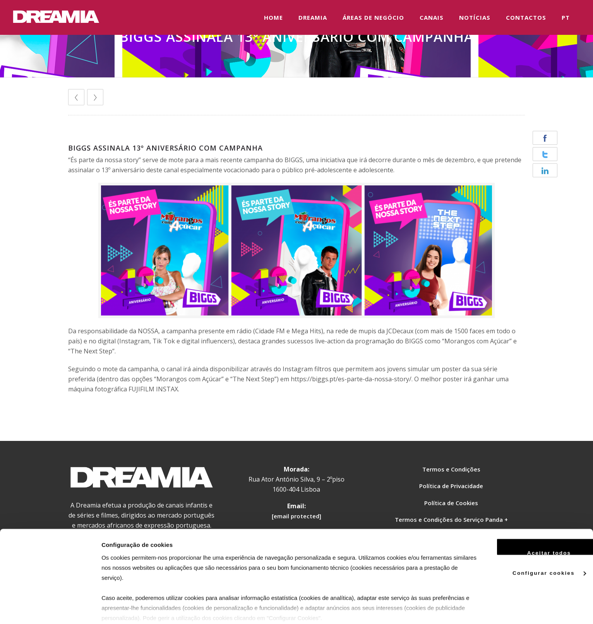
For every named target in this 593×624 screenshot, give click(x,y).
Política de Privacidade (451, 486)
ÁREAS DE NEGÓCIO (373, 17)
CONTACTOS (526, 17)
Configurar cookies (528, 539)
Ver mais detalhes (126, 608)
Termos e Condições (451, 469)
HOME (273, 17)
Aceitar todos (528, 519)
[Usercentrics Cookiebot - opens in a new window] (50, 609)
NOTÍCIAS (474, 17)
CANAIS (432, 17)
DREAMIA (312, 17)
